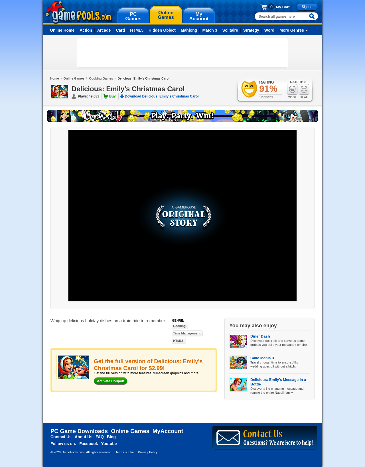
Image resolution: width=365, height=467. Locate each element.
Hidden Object (162, 30)
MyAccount (168, 431)
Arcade (104, 30)
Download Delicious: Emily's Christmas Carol (162, 96)
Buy (112, 96)
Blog (111, 436)
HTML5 (136, 30)
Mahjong (189, 30)
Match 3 (209, 30)
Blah (304, 91)
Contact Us (61, 436)
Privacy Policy (147, 452)
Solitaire (230, 30)
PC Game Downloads (79, 431)
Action (86, 30)
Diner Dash (260, 336)
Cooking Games (101, 78)
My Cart (283, 7)
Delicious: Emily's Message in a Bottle (278, 381)
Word (269, 30)
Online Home (62, 30)
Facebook (88, 443)
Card (120, 30)
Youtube (109, 443)
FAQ (100, 436)
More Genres (291, 30)
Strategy (251, 30)
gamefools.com (78, 13)
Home (54, 78)
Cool (292, 91)
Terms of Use (124, 452)
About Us (83, 436)
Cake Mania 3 (262, 358)
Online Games (74, 78)
